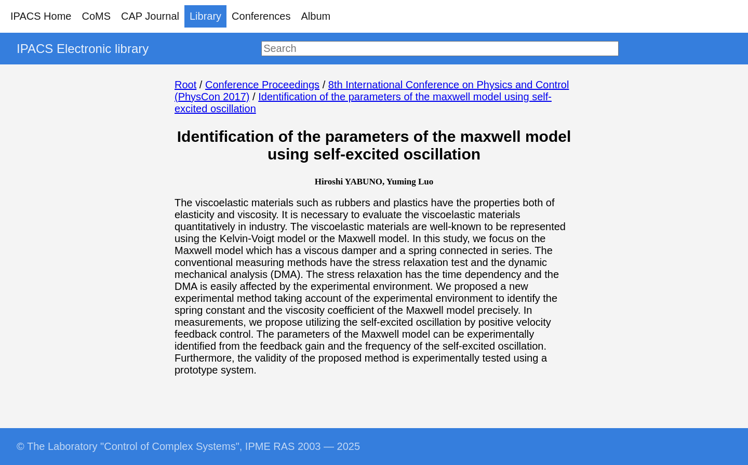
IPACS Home (40, 16)
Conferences (261, 16)
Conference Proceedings (262, 84)
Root (185, 84)
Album (316, 16)
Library (205, 16)
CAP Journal (150, 16)
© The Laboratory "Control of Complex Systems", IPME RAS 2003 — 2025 (188, 446)
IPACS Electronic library (83, 49)
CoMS (96, 16)
